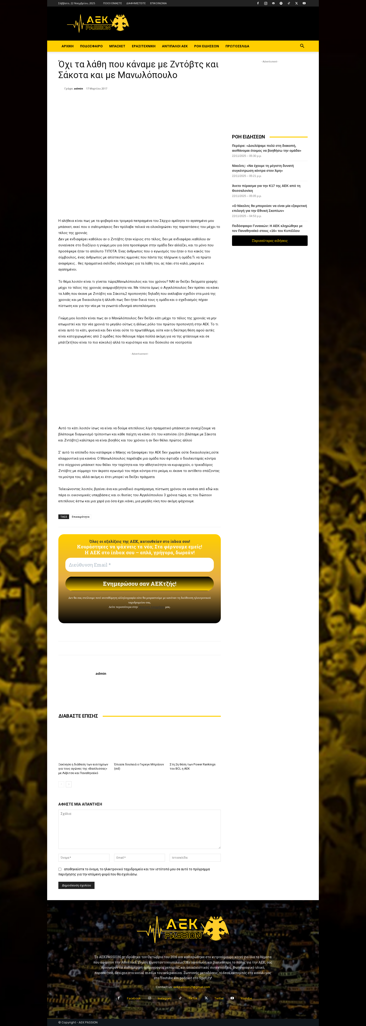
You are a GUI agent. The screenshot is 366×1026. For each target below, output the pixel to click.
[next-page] (69, 784)
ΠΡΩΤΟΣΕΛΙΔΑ (237, 46)
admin (78, 88)
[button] (302, 46)
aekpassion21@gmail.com (191, 987)
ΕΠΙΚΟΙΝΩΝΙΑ (158, 3)
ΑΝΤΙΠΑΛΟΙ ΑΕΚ (175, 46)
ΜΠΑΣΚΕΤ (117, 46)
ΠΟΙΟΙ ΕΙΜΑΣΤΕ (112, 3)
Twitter (219, 998)
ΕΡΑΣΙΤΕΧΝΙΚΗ (143, 46)
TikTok (193, 998)
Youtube (246, 998)
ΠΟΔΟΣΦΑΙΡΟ (91, 46)
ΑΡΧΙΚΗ (68, 46)
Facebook (134, 998)
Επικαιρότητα (80, 516)
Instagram (164, 998)
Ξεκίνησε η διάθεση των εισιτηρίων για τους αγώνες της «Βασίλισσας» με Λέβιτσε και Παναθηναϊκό (83, 769)
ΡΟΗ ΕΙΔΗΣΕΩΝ (206, 46)
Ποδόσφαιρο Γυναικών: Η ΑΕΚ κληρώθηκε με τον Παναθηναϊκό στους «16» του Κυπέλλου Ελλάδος (267, 231)
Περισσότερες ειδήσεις (270, 240)
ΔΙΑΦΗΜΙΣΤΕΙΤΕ (136, 3)
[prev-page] (61, 784)
